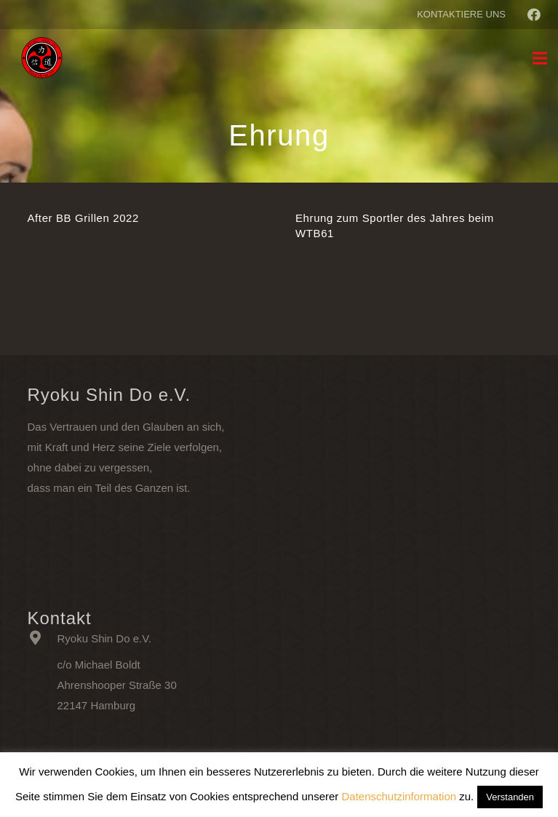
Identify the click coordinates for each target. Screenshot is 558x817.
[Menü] (540, 58)
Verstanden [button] (510, 797)
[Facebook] (534, 14)
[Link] (42, 58)
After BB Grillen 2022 (84, 218)
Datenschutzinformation (399, 796)
